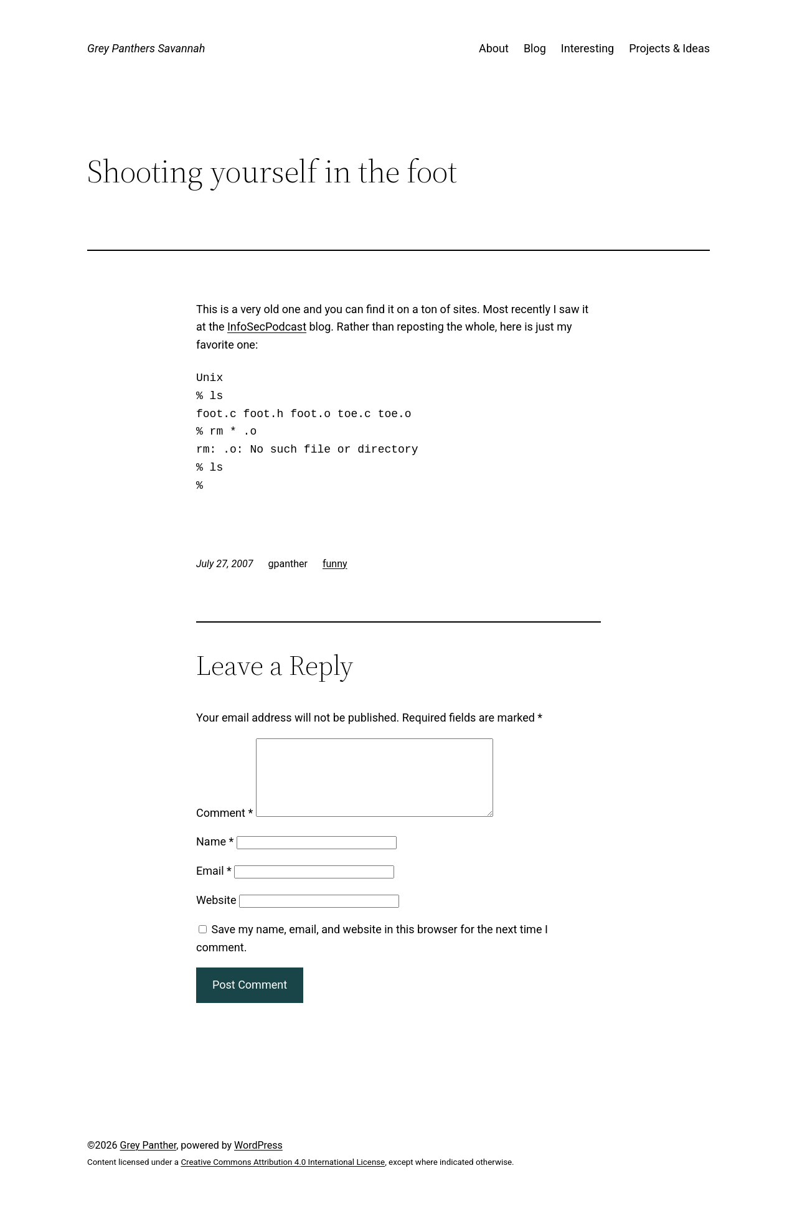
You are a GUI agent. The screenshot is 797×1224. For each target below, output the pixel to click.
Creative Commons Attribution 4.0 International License (283, 1177)
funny (335, 564)
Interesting (587, 48)
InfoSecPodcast (266, 326)
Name (214, 856)
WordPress (258, 1160)
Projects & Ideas (669, 48)
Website (216, 914)
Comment (224, 827)
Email (214, 885)
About (494, 48)
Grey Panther (148, 1160)
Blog (535, 48)
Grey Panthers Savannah (146, 48)
